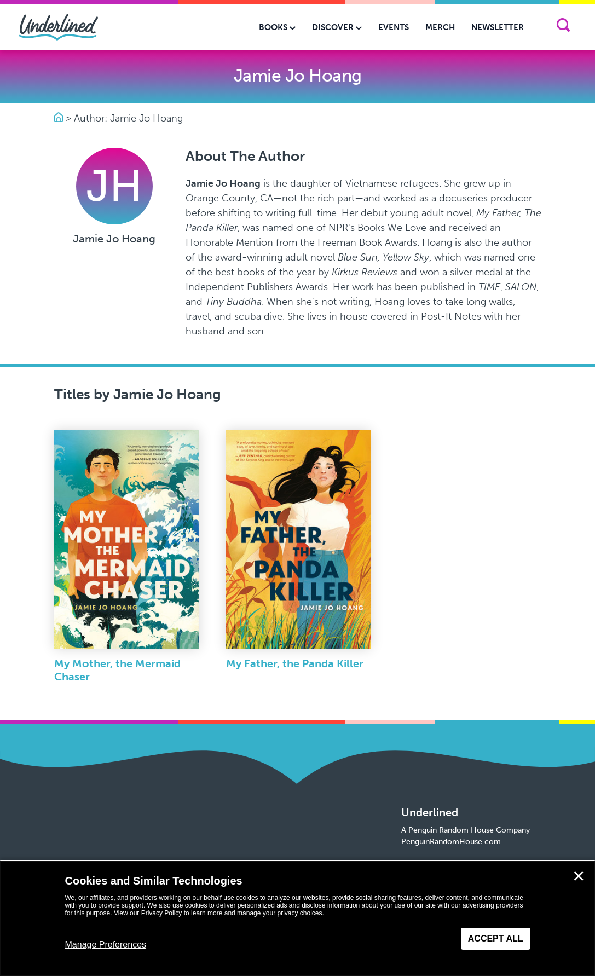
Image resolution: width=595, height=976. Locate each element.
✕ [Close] (578, 876)
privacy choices (299, 913)
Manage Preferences (106, 944)
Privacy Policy (161, 913)
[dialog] (297, 918)
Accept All (495, 938)
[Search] (563, 27)
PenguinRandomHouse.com (451, 841)
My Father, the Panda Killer (294, 663)
